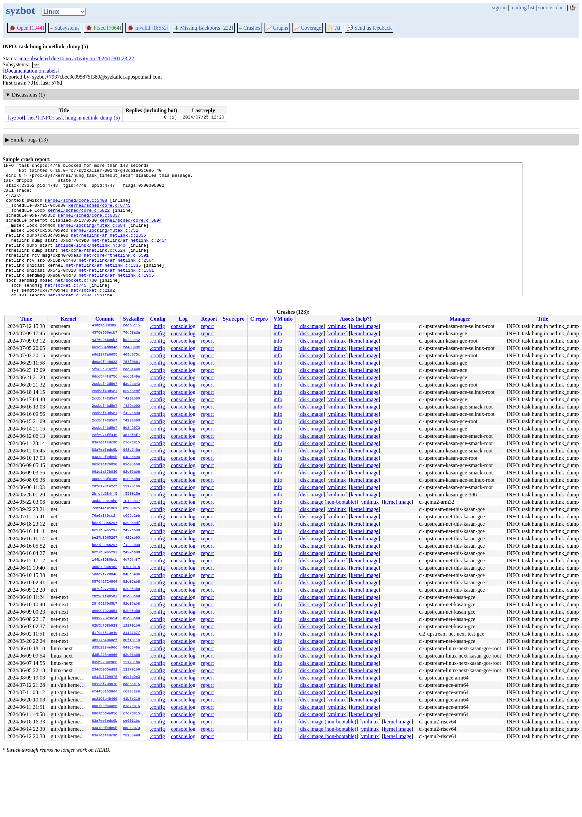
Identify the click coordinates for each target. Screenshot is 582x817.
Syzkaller (133, 319)
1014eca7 (131, 501)
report (207, 326)
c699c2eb (131, 516)
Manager (460, 319)
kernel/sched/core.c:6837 (89, 226)
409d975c (131, 355)
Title (542, 319)
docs (560, 7)
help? (363, 319)
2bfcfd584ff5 (104, 494)
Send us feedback (369, 28)
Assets (347, 319)
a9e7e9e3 (131, 677)
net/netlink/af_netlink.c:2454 (129, 256)
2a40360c (131, 347)
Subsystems (65, 28)
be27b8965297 (104, 523)
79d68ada (131, 333)
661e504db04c (104, 347)
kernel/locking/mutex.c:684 (91, 238)
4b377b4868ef (104, 640)
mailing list (522, 7)
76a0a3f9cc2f (104, 516)
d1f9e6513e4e (104, 633)
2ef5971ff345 (104, 435)
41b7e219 (131, 699)
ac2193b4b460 (104, 699)
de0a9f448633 (104, 362)
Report (209, 319)
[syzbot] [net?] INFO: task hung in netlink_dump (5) (64, 118)
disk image (311, 326)
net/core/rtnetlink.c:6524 (93, 268)
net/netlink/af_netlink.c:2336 (108, 250)
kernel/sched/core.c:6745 (99, 214)
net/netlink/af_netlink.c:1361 (116, 292)
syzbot (20, 10)
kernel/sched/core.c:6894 (130, 232)
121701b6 (131, 486)
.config (157, 326)
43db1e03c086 (104, 325)
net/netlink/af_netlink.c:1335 (103, 286)
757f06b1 (131, 362)
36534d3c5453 (104, 567)
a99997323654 (104, 611)
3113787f (131, 633)
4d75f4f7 (131, 435)
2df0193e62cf (104, 486)
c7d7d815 (131, 442)
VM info (283, 319)
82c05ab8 (131, 464)
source (545, 7)
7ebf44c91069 (104, 508)
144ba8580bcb (104, 560)
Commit (104, 319)
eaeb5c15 (131, 325)
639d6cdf (131, 391)
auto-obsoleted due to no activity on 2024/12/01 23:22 (76, 58)
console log (183, 326)
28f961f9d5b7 (104, 596)
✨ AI (333, 28)
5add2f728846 (104, 574)
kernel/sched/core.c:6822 (79, 220)
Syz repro (234, 319)
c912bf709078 (104, 677)
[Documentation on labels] (31, 71)
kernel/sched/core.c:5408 (76, 208)
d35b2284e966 (104, 648)
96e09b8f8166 (104, 479)
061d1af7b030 (104, 464)
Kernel (68, 319)
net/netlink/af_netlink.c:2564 (116, 280)
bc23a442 (131, 340)
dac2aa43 (131, 384)
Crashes (249, 28)
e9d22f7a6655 (104, 355)
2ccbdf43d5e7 (104, 384)
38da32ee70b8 (104, 501)
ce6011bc (131, 721)
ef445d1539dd (104, 691)
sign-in (499, 7)
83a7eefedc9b (104, 442)
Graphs (277, 28)
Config (157, 319)
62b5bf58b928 (104, 626)
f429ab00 (131, 399)
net (36, 64)
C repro (259, 319)
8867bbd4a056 (104, 706)
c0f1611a (131, 640)
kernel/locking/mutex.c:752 (104, 244)
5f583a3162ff (104, 369)
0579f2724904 (104, 582)
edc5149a (131, 369)
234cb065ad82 (104, 670)
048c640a (131, 450)
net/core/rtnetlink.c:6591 (116, 274)
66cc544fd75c (104, 377)
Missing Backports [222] (203, 28)
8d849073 (131, 428)
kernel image (364, 326)
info (278, 326)
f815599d (131, 735)
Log (183, 319)
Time (26, 319)
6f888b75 (131, 508)
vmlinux (337, 326)
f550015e (131, 494)
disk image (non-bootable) (328, 502)
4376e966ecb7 (104, 333)
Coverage (307, 28)
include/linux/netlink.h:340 (90, 262)
